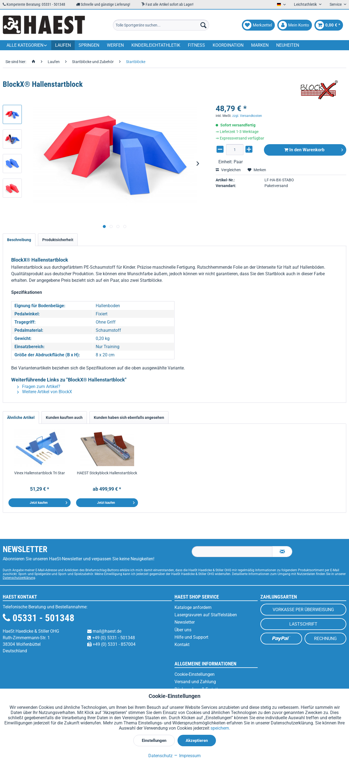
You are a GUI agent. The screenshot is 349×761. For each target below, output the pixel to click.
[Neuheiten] (287, 45)
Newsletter (184, 622)
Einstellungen (154, 740)
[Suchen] (203, 25)
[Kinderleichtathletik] (156, 45)
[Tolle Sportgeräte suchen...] (161, 25)
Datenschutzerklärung (19, 578)
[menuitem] (161, 25)
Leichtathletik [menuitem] (306, 4)
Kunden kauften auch (64, 417)
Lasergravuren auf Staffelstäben (205, 614)
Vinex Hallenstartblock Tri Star (39, 473)
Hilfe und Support (191, 637)
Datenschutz (160, 755)
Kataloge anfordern (193, 607)
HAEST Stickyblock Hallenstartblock (107, 473)
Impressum (187, 755)
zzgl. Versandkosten (247, 116)
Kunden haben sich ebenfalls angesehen (129, 417)
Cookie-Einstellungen (194, 674)
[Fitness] (196, 45)
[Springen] (89, 45)
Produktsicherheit (57, 240)
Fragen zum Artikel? (38, 386)
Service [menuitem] (336, 4)
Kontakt (181, 644)
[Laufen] (63, 45)
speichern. (220, 728)
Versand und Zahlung (195, 681)
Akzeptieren (197, 740)
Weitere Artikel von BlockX (44, 391)
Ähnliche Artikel (21, 417)
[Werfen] (115, 45)
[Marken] (259, 45)
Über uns (182, 629)
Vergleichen (228, 170)
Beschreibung (19, 240)
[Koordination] (228, 45)
